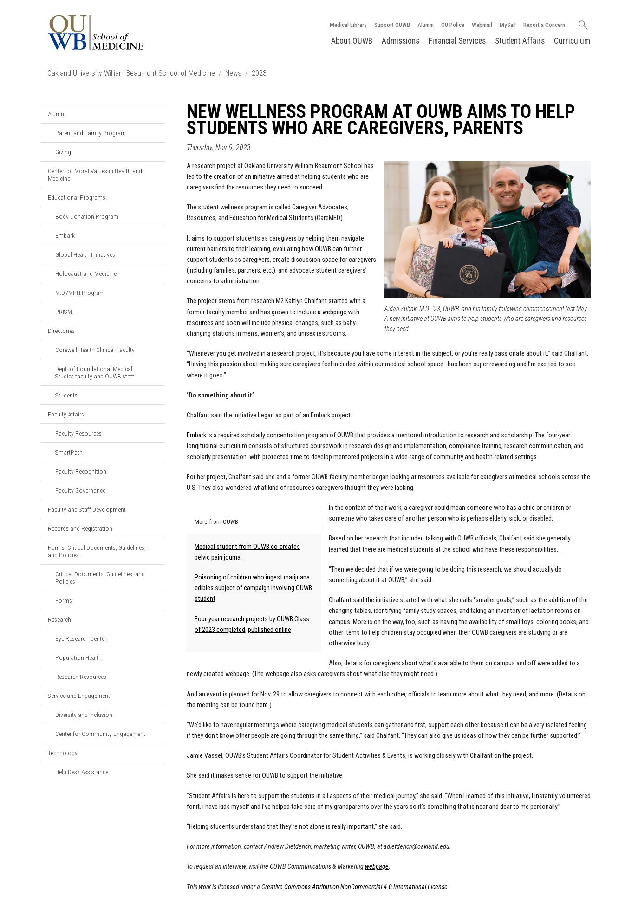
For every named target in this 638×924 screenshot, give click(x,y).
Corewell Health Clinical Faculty (95, 349)
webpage (377, 867)
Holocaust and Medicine (86, 273)
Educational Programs (76, 197)
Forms (63, 600)
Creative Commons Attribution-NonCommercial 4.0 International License (354, 887)
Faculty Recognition (80, 471)
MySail (508, 24)
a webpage (332, 312)
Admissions (400, 41)
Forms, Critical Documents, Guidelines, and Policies (97, 551)
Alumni (425, 24)
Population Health (78, 657)
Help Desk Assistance (81, 771)
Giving (63, 152)
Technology (63, 752)
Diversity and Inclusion (83, 714)
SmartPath (69, 452)
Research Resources (80, 676)
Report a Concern (544, 24)
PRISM (63, 311)
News (233, 73)
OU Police (452, 24)
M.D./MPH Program (79, 292)
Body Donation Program (86, 216)
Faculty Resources (78, 433)
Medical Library (348, 24)
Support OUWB (392, 24)
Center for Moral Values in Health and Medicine (95, 174)
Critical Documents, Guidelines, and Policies (100, 577)
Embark (65, 235)
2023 (259, 73)
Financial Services (457, 41)
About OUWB (351, 41)
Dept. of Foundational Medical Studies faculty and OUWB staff (94, 372)
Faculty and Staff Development (87, 509)
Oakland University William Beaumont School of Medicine (131, 73)
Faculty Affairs (66, 414)
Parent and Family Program (90, 133)
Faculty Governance (80, 490)
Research (59, 619)
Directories (61, 330)
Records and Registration (80, 528)
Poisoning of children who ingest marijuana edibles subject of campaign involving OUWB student (253, 588)
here (262, 705)
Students (66, 395)
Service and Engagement (79, 695)
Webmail (482, 24)
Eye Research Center (80, 638)
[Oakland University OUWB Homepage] (117, 32)
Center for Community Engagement (100, 733)
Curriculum (572, 41)
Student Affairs (520, 41)
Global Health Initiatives (85, 254)
